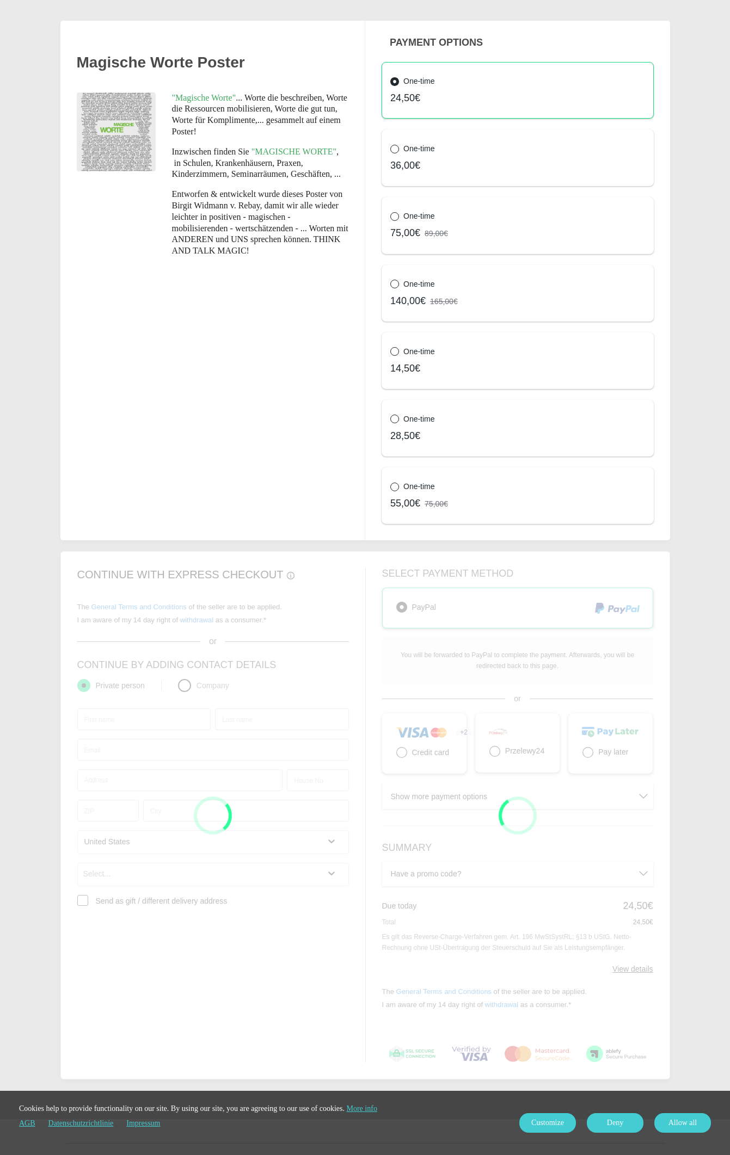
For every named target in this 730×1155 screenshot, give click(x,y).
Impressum (143, 1123)
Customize (547, 1123)
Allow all (682, 1123)
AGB (27, 1123)
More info (362, 1108)
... (208, 97)
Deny (615, 1123)
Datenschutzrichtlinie (81, 1123)
